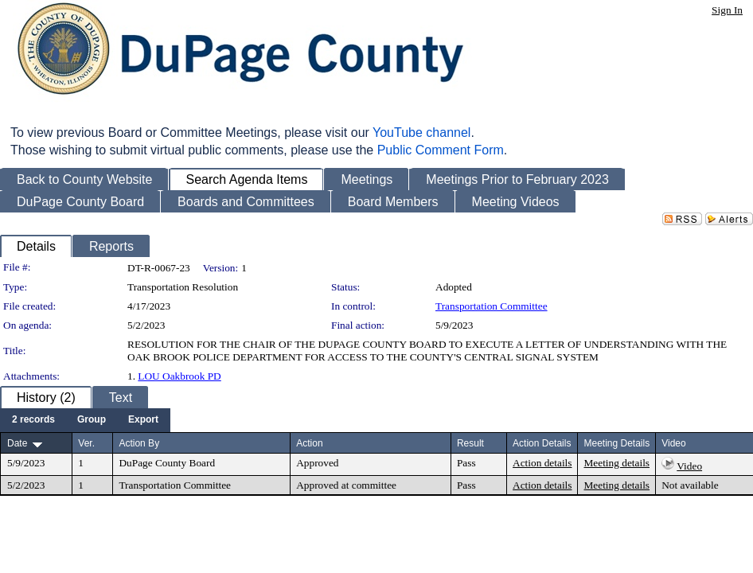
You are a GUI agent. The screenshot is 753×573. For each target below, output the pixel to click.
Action (309, 443)
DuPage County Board (167, 463)
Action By (139, 443)
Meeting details (616, 463)
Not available (689, 485)
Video (689, 466)
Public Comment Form (440, 150)
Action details (542, 463)
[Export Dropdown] (143, 420)
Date (17, 443)
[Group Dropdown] (91, 420)
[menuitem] (33, 420)
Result (470, 443)
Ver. (86, 443)
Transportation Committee (491, 306)
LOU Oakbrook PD (179, 376)
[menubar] (85, 420)
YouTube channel (421, 132)
